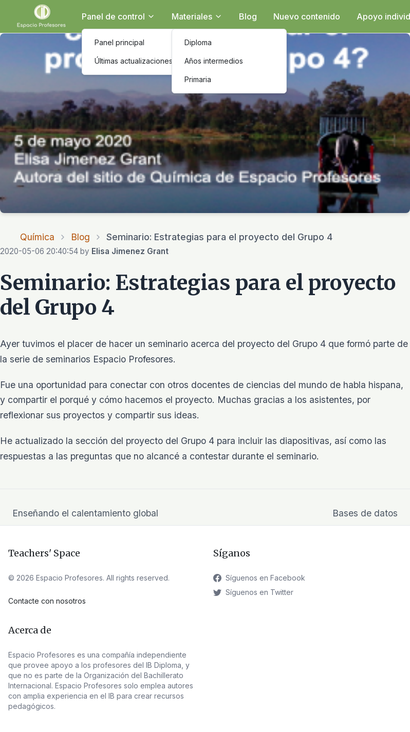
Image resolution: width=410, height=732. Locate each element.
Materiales (197, 16)
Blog (248, 16)
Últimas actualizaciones (134, 60)
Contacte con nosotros (47, 600)
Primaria (197, 79)
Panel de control (118, 16)
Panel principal (119, 42)
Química (37, 237)
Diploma (198, 42)
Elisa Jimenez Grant (130, 251)
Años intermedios (213, 60)
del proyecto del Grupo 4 (162, 440)
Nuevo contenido (306, 16)
